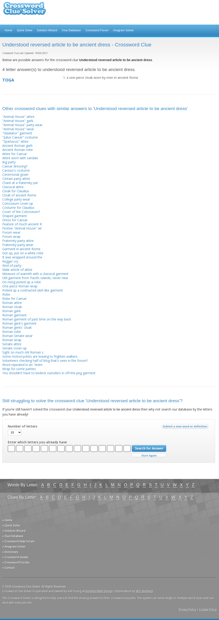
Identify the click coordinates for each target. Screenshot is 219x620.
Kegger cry (10, 261)
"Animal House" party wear (22, 125)
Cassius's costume (16, 170)
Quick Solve (24, 30)
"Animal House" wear (18, 129)
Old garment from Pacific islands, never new (35, 278)
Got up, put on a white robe (22, 253)
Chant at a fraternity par (20, 183)
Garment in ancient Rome (21, 249)
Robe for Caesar (14, 298)
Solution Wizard (47, 30)
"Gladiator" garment (17, 133)
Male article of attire (17, 269)
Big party (9, 162)
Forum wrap (11, 236)
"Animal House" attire (18, 116)
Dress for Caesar (15, 220)
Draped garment (14, 216)
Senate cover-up (14, 348)
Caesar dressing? (14, 166)
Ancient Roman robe (17, 149)
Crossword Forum (96, 30)
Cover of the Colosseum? (21, 211)
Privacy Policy (187, 610)
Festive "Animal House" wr (22, 228)
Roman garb (11, 311)
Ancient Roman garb (17, 145)
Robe (6, 294)
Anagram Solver (123, 30)
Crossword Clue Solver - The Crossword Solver (24, 10)
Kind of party (11, 265)
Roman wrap (11, 340)
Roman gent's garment (19, 323)
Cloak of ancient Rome (19, 195)
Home (8, 30)
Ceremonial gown (15, 174)
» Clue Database (12, 536)
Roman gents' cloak (17, 327)
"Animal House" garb (17, 121)
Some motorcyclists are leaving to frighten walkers (40, 356)
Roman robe (11, 331)
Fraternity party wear (17, 245)
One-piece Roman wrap (19, 286)
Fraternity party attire (18, 240)
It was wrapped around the (22, 257)
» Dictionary (10, 552)
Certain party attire (16, 178)
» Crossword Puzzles (16, 562)
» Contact (8, 568)
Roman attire (12, 302)
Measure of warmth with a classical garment (35, 274)
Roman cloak (12, 307)
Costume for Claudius (18, 207)
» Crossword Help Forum (18, 541)
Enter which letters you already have (37, 442)
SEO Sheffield (144, 591)
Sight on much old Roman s (22, 352)
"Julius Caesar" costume (20, 137)
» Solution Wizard (13, 531)
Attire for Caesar (14, 154)
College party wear (16, 199)
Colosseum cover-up (17, 203)
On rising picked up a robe (21, 282)
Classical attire (13, 187)
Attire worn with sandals (20, 158)
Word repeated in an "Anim (22, 364)
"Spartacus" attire (15, 141)
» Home (7, 520)
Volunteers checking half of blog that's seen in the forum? (45, 360)
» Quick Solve (11, 525)
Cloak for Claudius (15, 191)
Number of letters (22, 426)
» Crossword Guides (15, 557)
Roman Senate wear (17, 336)
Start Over (149, 455)
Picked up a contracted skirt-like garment (32, 290)
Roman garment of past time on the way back (36, 319)
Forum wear (11, 232)
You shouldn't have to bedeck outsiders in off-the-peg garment (48, 373)
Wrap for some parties (19, 369)
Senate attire (11, 344)
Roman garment (14, 315)
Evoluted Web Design (99, 591)
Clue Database (71, 30)
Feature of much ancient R (22, 224)
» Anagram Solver (14, 547)
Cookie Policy (208, 610)
